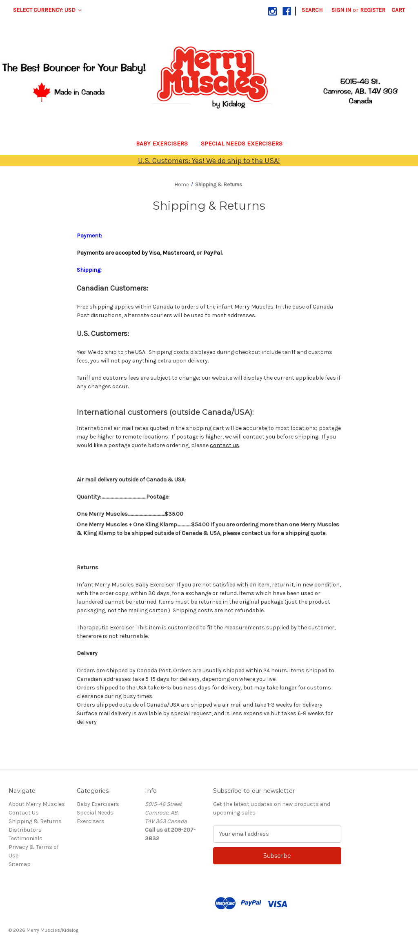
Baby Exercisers (162, 143)
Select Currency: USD (47, 10)
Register (372, 10)
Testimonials (25, 838)
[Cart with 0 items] (398, 10)
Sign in (341, 10)
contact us (224, 445)
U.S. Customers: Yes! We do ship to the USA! (209, 160)
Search (312, 10)
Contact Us (24, 812)
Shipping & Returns (35, 821)
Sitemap (20, 864)
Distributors (25, 829)
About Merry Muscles (37, 804)
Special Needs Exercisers (241, 143)
